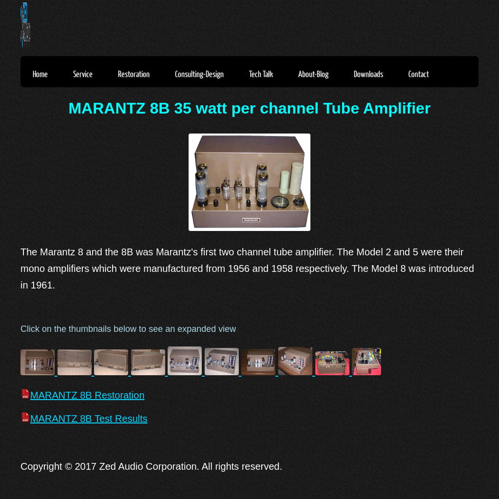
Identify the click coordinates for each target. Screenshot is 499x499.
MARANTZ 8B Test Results (84, 418)
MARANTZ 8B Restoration (82, 395)
